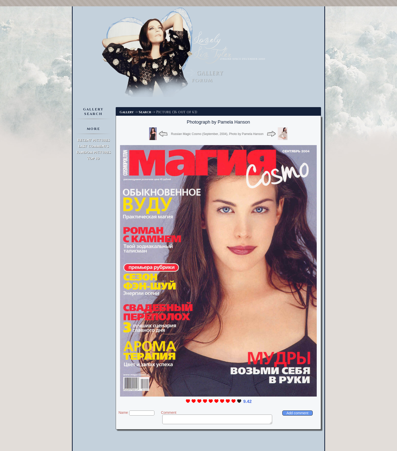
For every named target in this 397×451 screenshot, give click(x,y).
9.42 (247, 401)
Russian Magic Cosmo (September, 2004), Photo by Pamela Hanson (217, 134)
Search (145, 112)
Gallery (127, 112)
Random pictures (93, 152)
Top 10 (93, 158)
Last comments (93, 146)
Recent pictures (93, 140)
